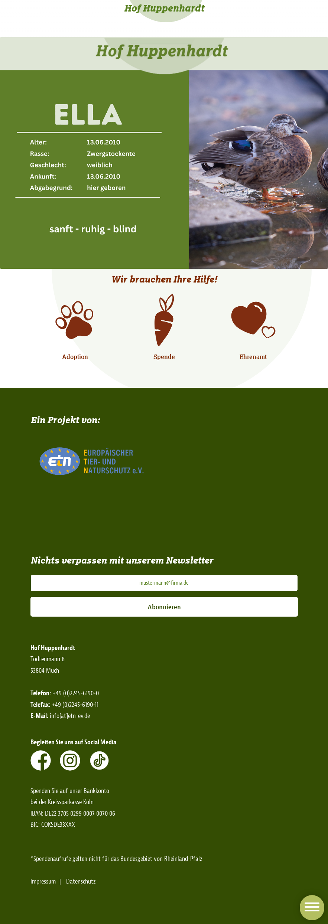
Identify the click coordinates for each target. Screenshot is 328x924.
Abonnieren (164, 607)
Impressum (43, 881)
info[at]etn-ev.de (70, 716)
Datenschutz (81, 881)
